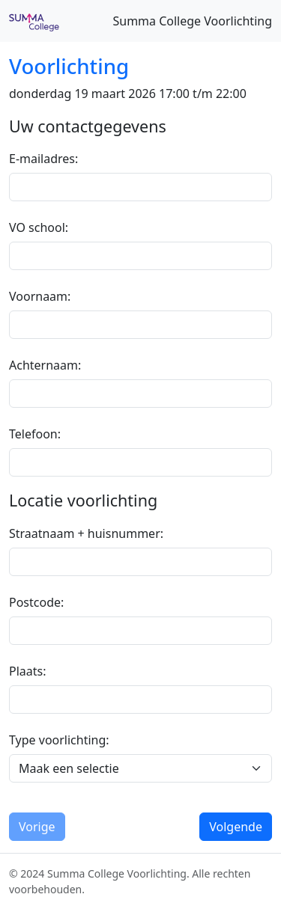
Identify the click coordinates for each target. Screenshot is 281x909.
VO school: (38, 227)
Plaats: (27, 671)
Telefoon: (35, 434)
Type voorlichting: (59, 740)
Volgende (235, 826)
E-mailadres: (43, 158)
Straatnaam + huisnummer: (86, 533)
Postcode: (36, 602)
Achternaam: (45, 365)
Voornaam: (39, 296)
